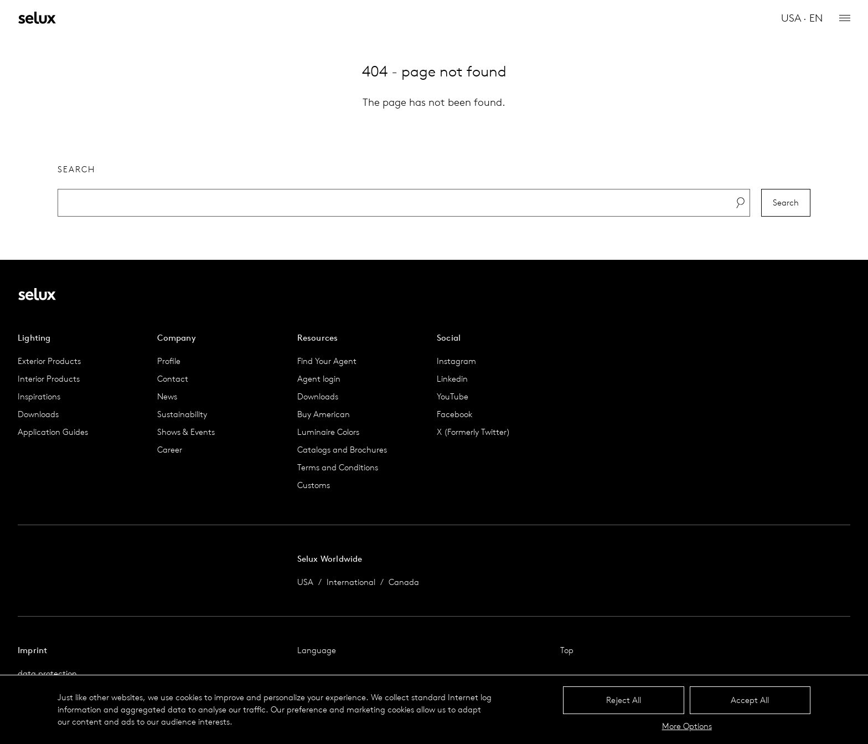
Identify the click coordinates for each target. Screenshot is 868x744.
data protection (47, 673)
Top (567, 650)
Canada (404, 582)
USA (305, 582)
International (351, 582)
